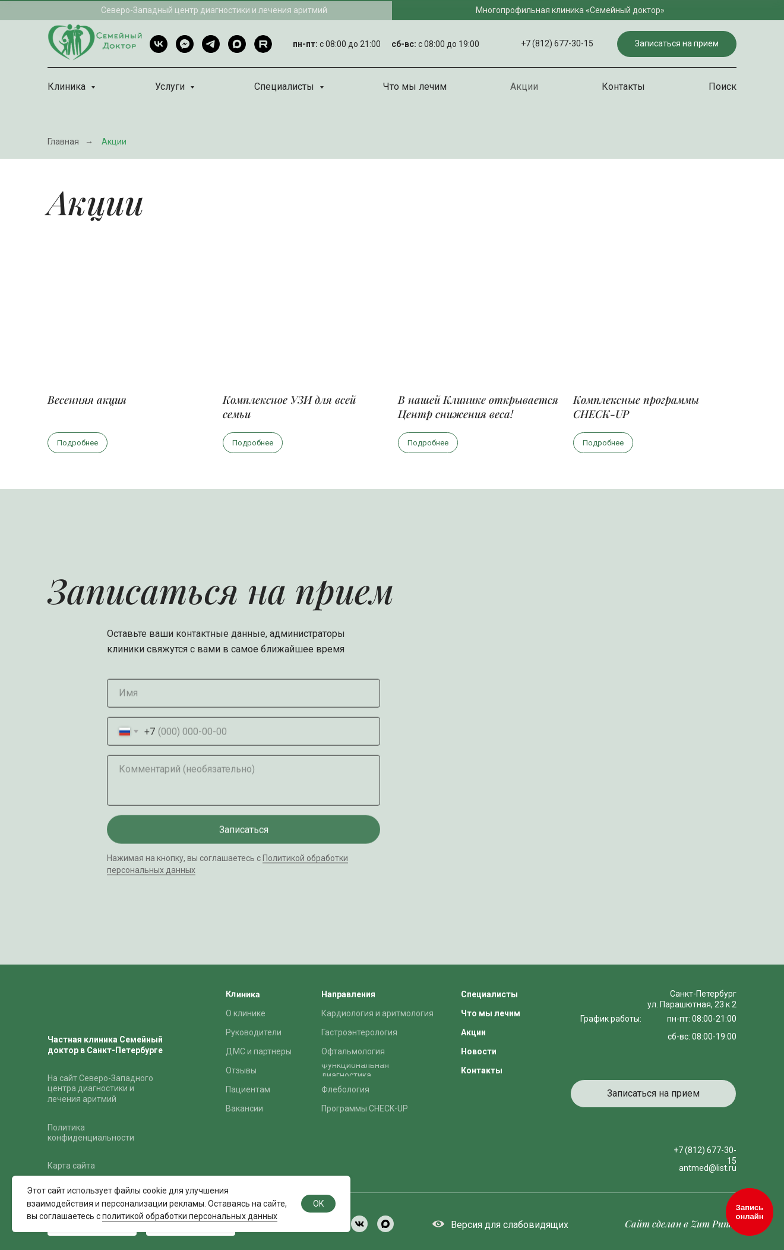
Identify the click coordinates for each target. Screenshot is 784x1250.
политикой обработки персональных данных (189, 1216)
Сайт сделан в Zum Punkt (680, 1223)
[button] (676, 44)
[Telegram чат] (185, 44)
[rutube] (263, 44)
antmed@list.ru (707, 1168)
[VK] (158, 44)
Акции (524, 86)
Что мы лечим (415, 86)
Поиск (722, 86)
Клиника (68, 86)
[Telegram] (211, 44)
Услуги (171, 86)
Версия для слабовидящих (509, 1224)
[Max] (237, 44)
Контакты (623, 86)
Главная (63, 141)
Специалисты (285, 86)
